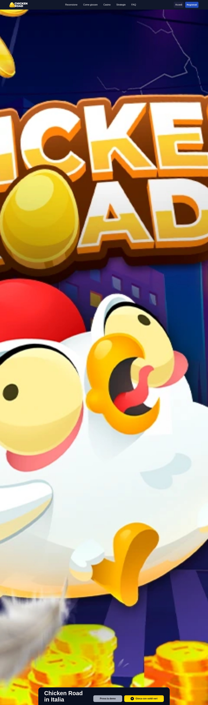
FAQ (133, 4)
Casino (107, 4)
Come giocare (90, 4)
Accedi (178, 4)
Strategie (121, 4)
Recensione (71, 4)
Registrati (192, 4)
